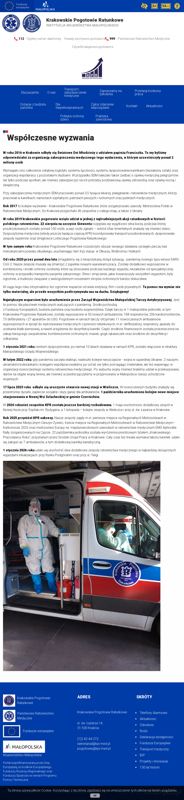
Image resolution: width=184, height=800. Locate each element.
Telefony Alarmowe (153, 713)
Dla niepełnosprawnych (69, 106)
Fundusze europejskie (28, 731)
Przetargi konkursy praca (148, 92)
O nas (51, 92)
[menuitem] (31, 92)
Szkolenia (147, 725)
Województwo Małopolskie (24, 749)
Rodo (144, 731)
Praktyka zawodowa (104, 117)
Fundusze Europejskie (155, 743)
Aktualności (154, 106)
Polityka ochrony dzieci (72, 117)
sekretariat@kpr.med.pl (93, 744)
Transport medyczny (154, 749)
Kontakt (131, 106)
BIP (142, 755)
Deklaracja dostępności (156, 737)
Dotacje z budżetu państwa (33, 106)
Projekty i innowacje (154, 761)
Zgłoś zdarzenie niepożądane (102, 106)
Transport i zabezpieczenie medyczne (75, 92)
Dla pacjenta (30, 92)
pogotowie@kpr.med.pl (94, 748)
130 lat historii (149, 767)
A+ (155, 6)
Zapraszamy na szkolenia (110, 92)
